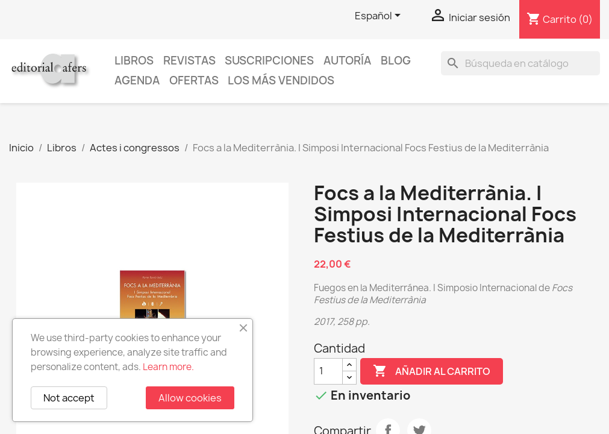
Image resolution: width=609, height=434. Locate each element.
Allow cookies (190, 397)
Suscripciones (269, 60)
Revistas (189, 60)
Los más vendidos (281, 80)
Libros (134, 60)
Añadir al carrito (431, 371)
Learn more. (168, 366)
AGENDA (137, 80)
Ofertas (194, 80)
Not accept (69, 397)
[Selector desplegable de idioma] (380, 16)
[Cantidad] (328, 371)
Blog (396, 60)
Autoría (347, 60)
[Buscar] (520, 63)
